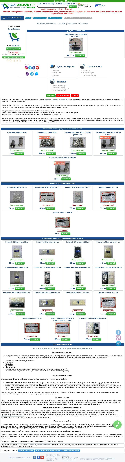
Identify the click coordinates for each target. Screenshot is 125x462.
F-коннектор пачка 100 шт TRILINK (62, 158)
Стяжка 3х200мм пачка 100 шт (47, 242)
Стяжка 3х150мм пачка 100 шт (77, 242)
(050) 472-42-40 (56, 4)
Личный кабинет (58, 1)
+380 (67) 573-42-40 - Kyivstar (70, 457)
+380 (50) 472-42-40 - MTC (69, 458)
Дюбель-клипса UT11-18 (108, 187)
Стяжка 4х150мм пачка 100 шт (108, 242)
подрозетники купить (26, 450)
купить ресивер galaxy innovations (48, 450)
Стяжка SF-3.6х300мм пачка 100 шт (77, 267)
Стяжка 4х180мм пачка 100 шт (16, 267)
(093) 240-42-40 (68, 4)
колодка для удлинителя (71, 450)
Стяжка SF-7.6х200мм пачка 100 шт (92, 318)
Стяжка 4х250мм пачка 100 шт (77, 293)
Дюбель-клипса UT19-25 (62, 212)
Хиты (60, 9)
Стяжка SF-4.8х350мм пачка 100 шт (16, 293)
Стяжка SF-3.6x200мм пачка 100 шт (47, 267)
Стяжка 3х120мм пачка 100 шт (16, 242)
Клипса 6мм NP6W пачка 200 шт (47, 187)
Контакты (68, 1)
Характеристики (63, 95)
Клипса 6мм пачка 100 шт (17, 187)
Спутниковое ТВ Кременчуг (53, 458)
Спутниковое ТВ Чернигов (53, 455)
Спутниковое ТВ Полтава (52, 454)
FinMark (16, 29)
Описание (51, 95)
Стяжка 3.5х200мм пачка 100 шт (47, 293)
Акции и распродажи (48, 9)
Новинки (68, 9)
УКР (104, 5)
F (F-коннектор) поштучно (17, 132)
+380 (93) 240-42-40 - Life (69, 460)
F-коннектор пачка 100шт (47, 132)
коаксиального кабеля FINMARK (56, 99)
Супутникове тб (50, 460)
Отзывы (75, 95)
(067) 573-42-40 (43, 4)
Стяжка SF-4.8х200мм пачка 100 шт (108, 267)
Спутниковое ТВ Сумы (52, 459)
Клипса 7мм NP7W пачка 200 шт (77, 187)
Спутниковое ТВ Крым (52, 456)
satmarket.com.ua (110, 458)
